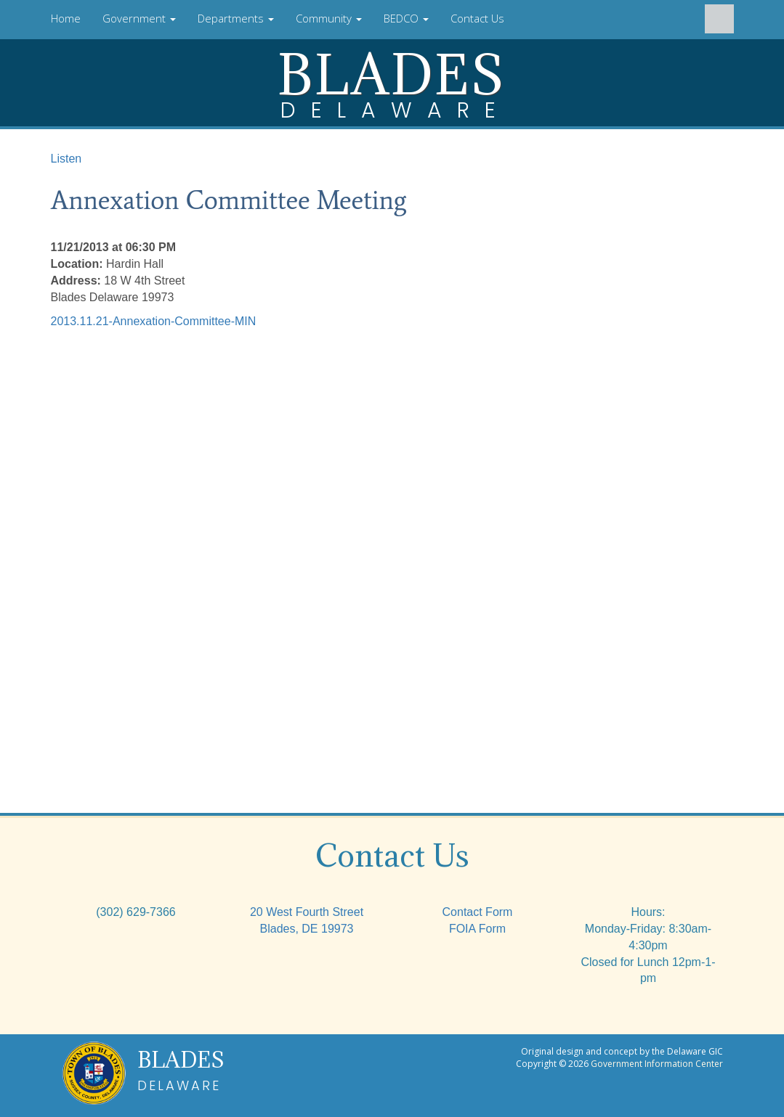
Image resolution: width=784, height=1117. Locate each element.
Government (139, 18)
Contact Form (477, 912)
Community (329, 18)
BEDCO (406, 18)
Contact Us (477, 18)
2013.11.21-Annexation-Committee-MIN (153, 321)
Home (66, 18)
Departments (236, 18)
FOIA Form (477, 928)
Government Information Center (657, 1063)
